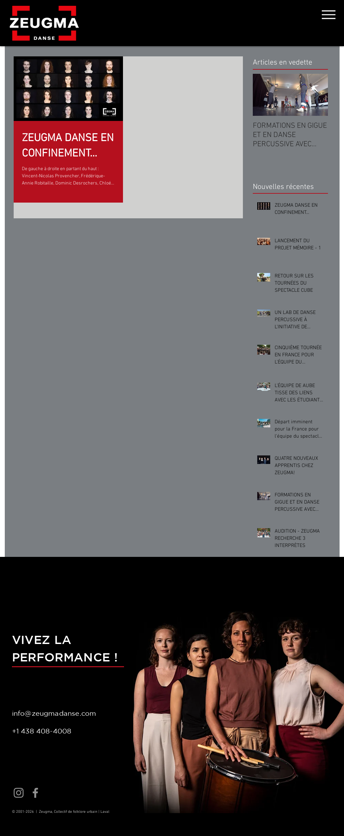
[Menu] (328, 14)
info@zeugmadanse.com (54, 713)
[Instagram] (18, 792)
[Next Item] (317, 95)
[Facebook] (35, 792)
